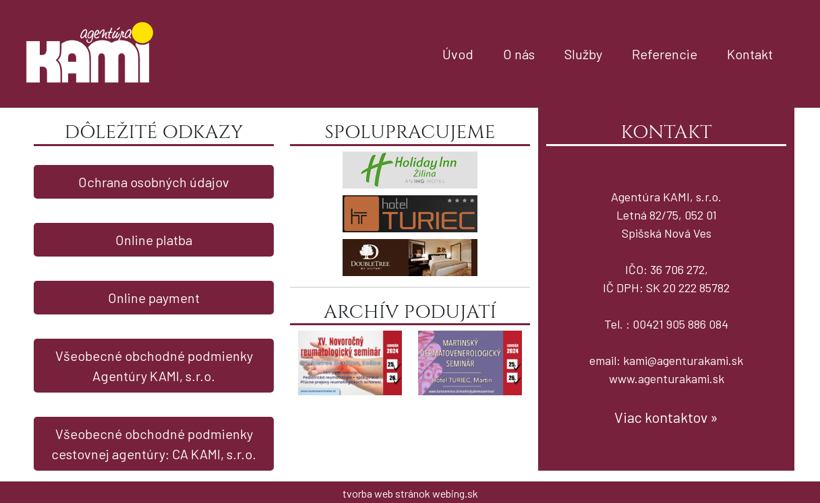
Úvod (457, 54)
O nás (519, 54)
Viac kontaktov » (666, 417)
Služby (583, 54)
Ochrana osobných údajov (153, 182)
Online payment (154, 298)
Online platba (153, 240)
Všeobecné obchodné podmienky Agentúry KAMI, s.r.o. (154, 365)
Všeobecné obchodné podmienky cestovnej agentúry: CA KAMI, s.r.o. (153, 444)
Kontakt (750, 54)
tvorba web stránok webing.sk (410, 493)
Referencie (664, 54)
